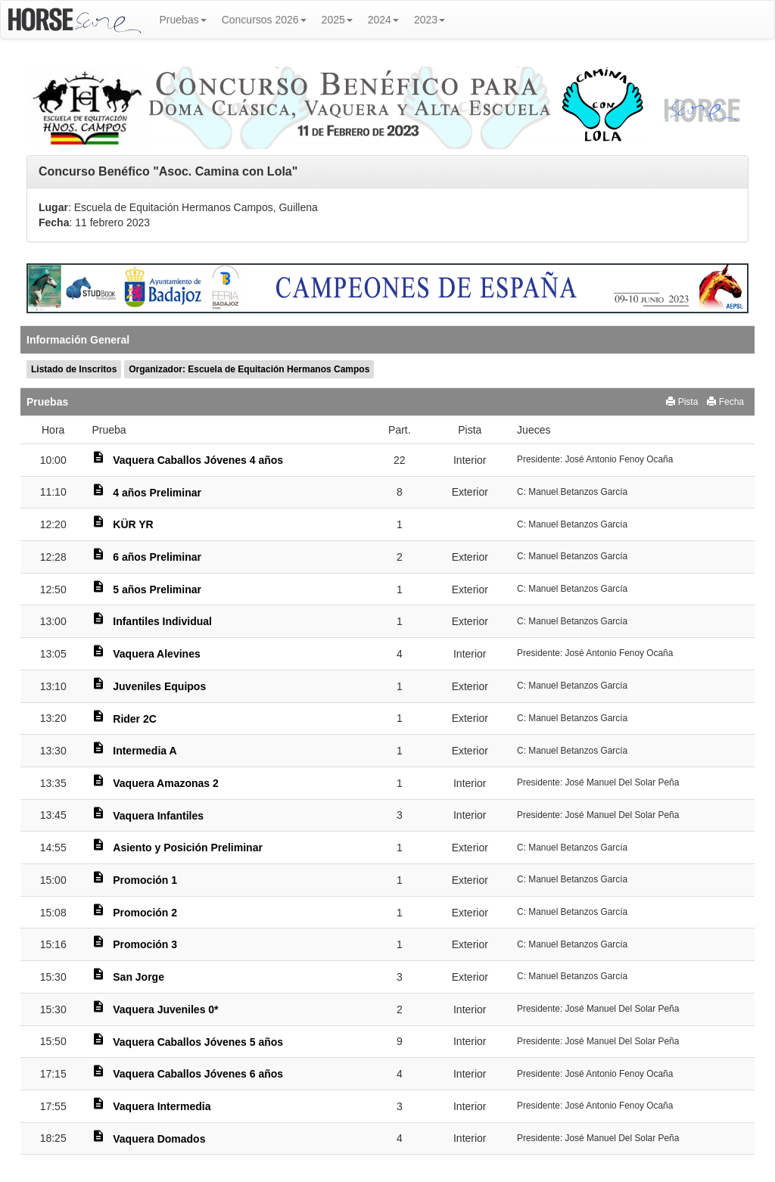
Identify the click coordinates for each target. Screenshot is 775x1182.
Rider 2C (135, 719)
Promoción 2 (145, 913)
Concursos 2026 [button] (264, 20)
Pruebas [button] (183, 20)
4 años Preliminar (157, 493)
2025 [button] (337, 20)
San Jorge (138, 977)
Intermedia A (144, 751)
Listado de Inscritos (74, 369)
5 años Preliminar (157, 589)
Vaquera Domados (159, 1139)
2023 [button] (429, 20)
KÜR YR (133, 524)
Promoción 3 (145, 944)
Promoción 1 (145, 880)
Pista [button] (682, 402)
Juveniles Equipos (159, 686)
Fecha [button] (725, 402)
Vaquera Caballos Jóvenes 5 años (198, 1042)
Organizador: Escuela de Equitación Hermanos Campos (249, 369)
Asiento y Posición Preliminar (188, 847)
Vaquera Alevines (156, 654)
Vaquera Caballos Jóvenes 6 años (198, 1074)
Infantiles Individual (162, 621)
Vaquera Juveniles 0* (165, 1009)
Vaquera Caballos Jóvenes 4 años (198, 460)
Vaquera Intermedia (161, 1106)
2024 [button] (383, 20)
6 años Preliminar (157, 557)
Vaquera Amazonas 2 (166, 783)
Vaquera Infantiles (158, 816)
